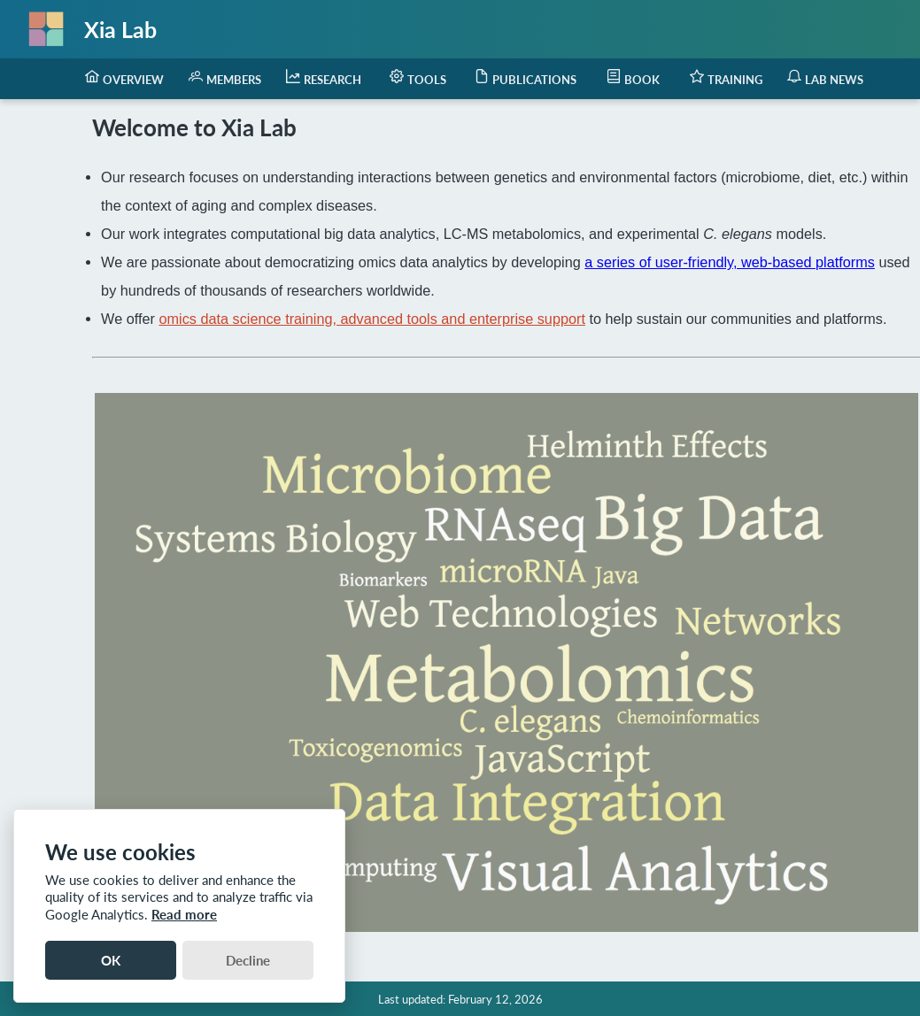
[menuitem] (124, 78)
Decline (248, 960)
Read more (184, 914)
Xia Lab (120, 29)
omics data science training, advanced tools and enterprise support (371, 319)
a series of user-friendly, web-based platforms (729, 262)
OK (110, 960)
